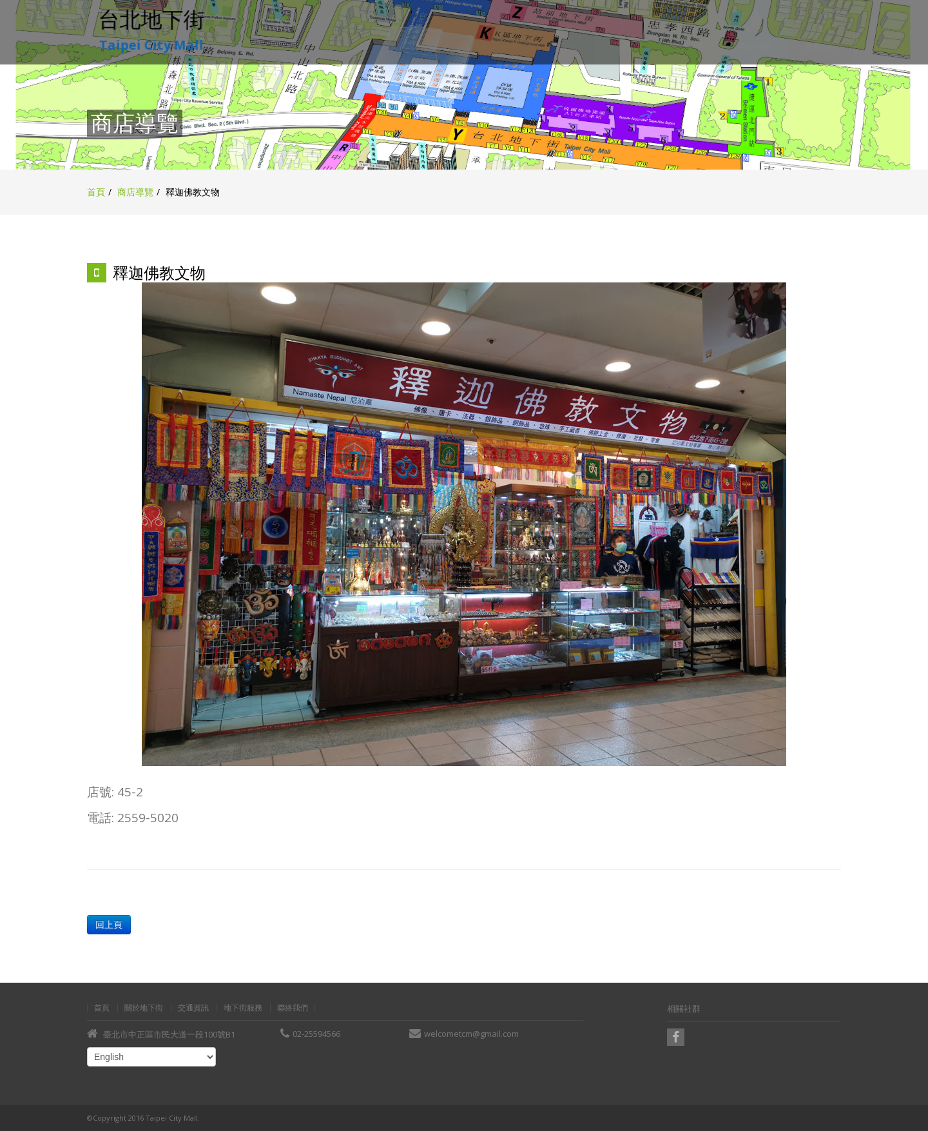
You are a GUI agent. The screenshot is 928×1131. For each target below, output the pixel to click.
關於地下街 (143, 1007)
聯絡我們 (292, 1007)
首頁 (96, 192)
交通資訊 (193, 1007)
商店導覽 (135, 192)
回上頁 (107, 924)
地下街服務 (243, 1007)
